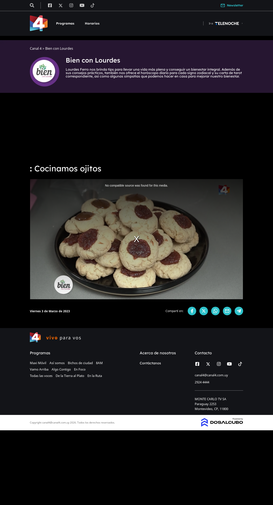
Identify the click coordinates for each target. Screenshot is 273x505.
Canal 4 (36, 49)
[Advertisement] (136, 128)
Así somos (57, 363)
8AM (99, 363)
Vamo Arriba (39, 369)
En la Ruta (94, 376)
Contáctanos (150, 363)
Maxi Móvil (38, 363)
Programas (65, 23)
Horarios (92, 23)
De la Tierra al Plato (70, 376)
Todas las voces (41, 376)
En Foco (80, 369)
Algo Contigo (61, 369)
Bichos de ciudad (80, 363)
